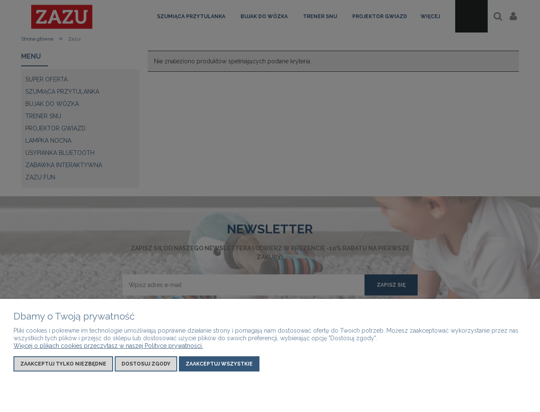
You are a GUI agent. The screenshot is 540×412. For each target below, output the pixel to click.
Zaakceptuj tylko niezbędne (63, 364)
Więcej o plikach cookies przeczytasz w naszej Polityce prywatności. (108, 345)
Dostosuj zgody (146, 364)
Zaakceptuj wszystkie (219, 364)
